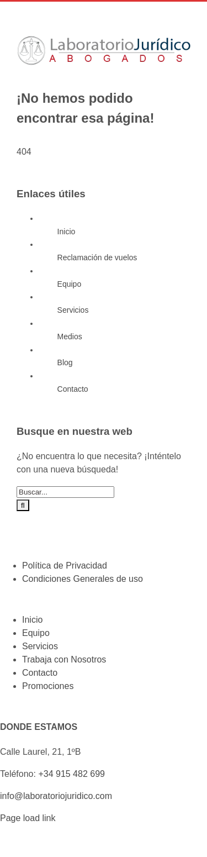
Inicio (66, 231)
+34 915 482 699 (71, 774)
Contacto (72, 389)
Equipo (69, 284)
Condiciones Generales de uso (82, 578)
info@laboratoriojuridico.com (56, 796)
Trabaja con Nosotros (64, 659)
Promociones (47, 686)
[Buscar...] (65, 492)
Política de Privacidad (64, 565)
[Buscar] (23, 505)
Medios (69, 336)
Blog (65, 362)
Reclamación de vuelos (97, 257)
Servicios (73, 310)
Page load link (28, 818)
